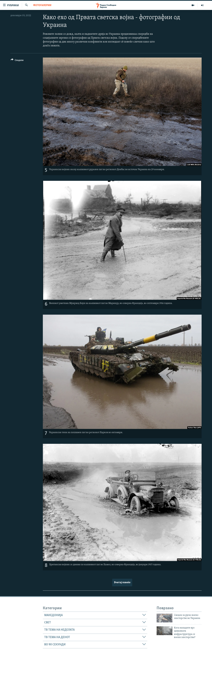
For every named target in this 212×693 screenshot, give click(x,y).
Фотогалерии (42, 5)
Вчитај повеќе (122, 582)
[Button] (17, 61)
